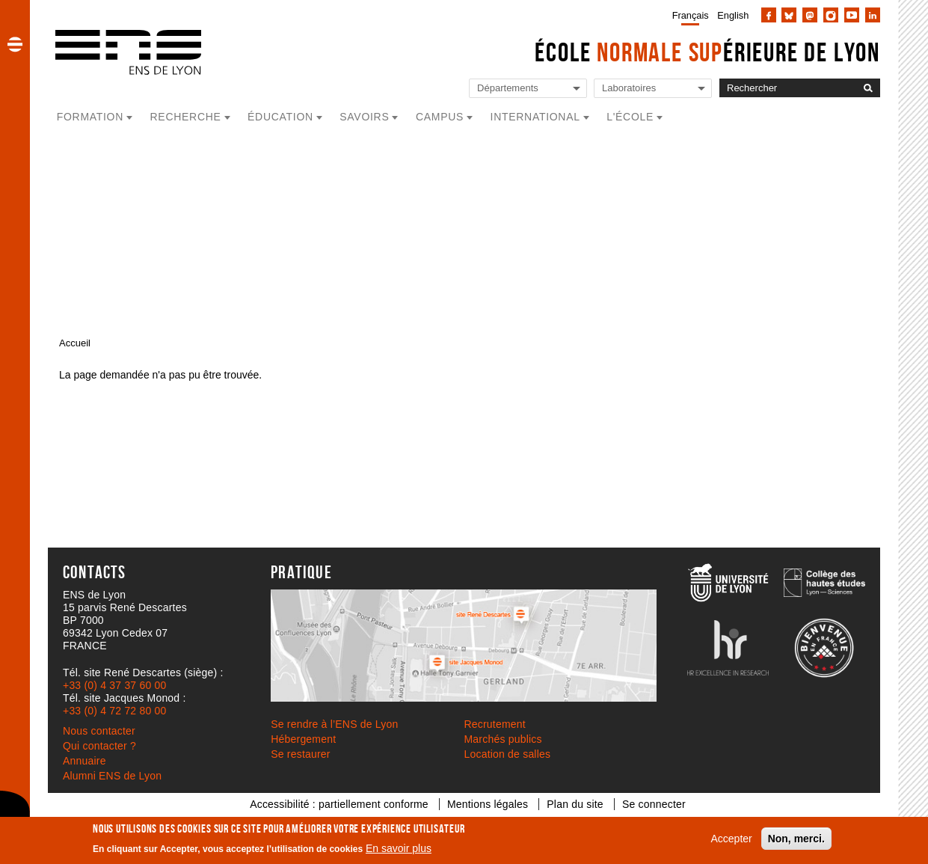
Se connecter (654, 804)
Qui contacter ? (99, 746)
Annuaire (84, 761)
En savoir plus (398, 848)
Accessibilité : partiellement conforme (339, 804)
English (733, 15)
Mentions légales (487, 804)
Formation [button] (90, 117)
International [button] (535, 117)
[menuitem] (687, 14)
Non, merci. (796, 839)
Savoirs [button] (364, 117)
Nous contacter (99, 731)
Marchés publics (503, 739)
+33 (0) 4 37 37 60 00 (114, 685)
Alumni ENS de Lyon (112, 776)
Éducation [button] (280, 117)
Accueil (74, 343)
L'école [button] (630, 117)
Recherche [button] (185, 117)
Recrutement (495, 724)
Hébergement (303, 739)
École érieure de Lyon (707, 52)
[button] (15, 44)
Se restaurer (300, 754)
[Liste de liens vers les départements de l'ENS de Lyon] (528, 88)
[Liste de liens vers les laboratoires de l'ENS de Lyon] (652, 88)
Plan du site (575, 804)
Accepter (731, 839)
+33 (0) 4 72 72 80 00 (114, 711)
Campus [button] (440, 117)
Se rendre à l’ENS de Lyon (334, 724)
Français (690, 15)
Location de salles (507, 754)
